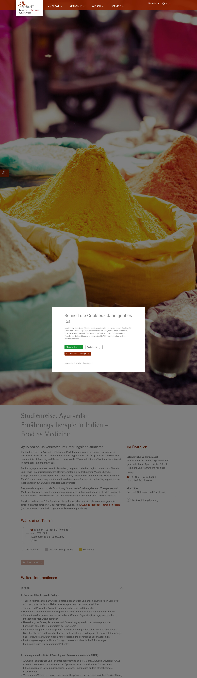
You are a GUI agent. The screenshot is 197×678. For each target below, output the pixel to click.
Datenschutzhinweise (72, 363)
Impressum (87, 363)
